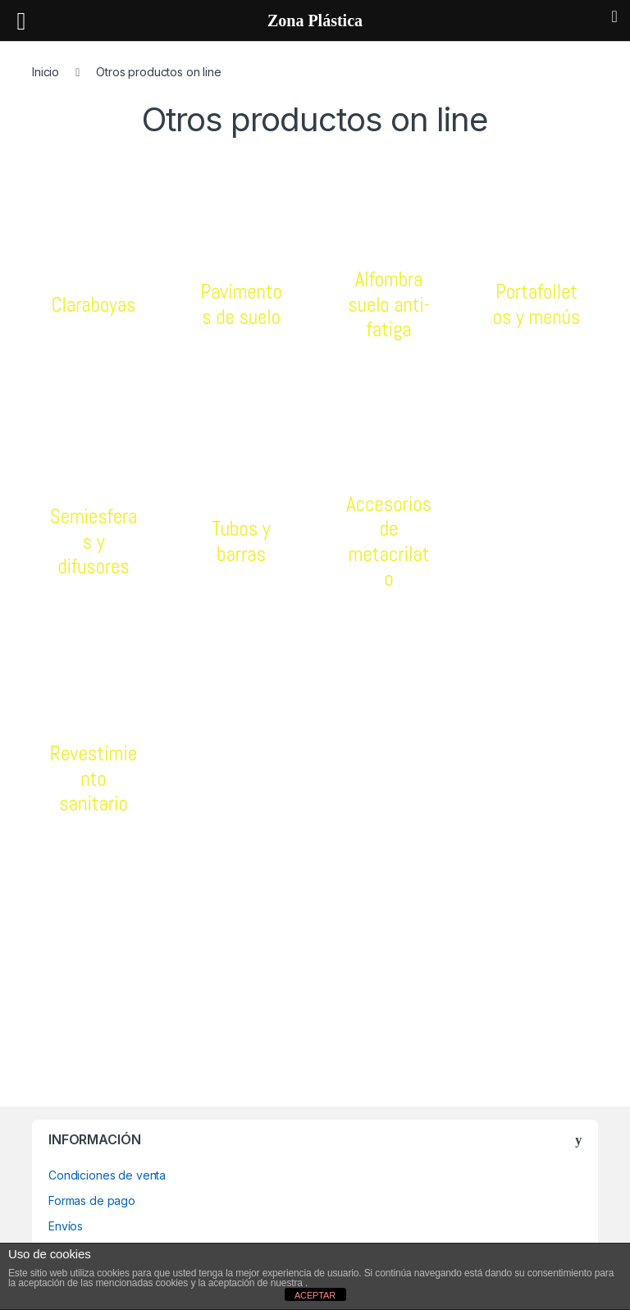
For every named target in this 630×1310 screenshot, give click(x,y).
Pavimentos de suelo (241, 303)
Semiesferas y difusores (93, 541)
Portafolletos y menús (536, 303)
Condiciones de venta (107, 1175)
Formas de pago (91, 1200)
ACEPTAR (315, 1295)
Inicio (45, 72)
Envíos (65, 1226)
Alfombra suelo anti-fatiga (389, 304)
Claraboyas (93, 304)
